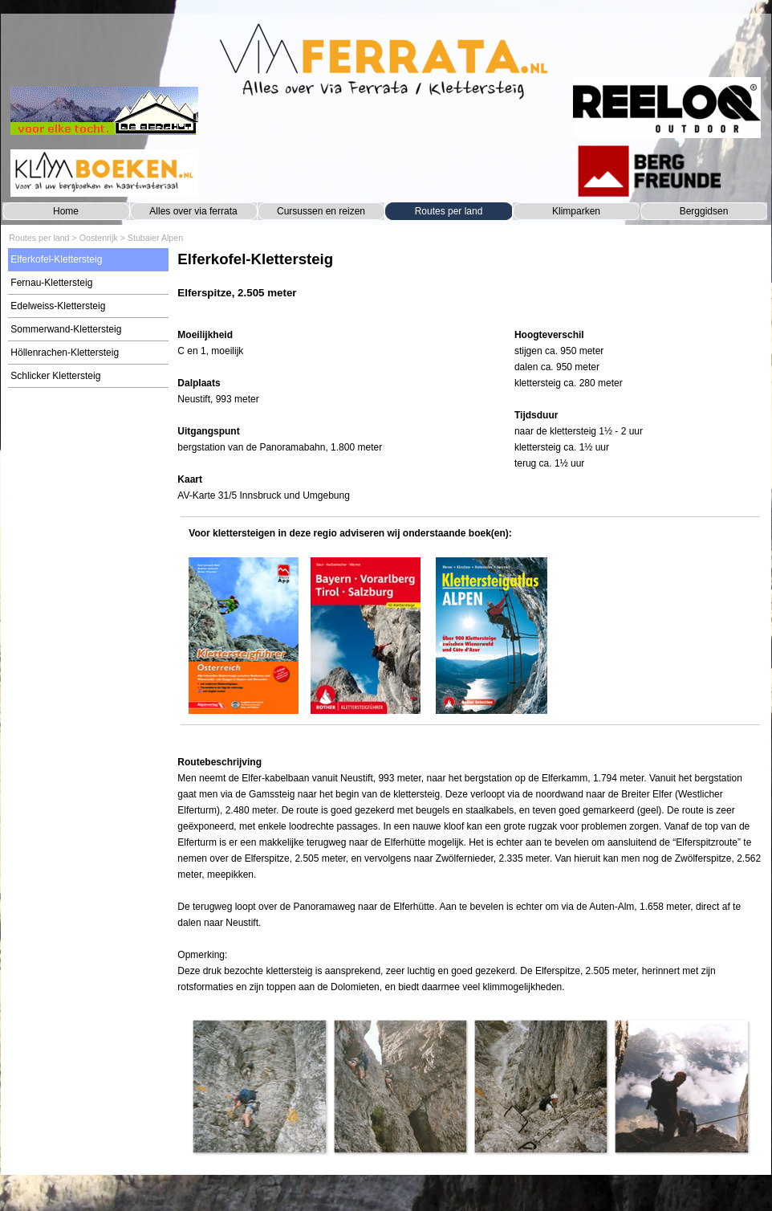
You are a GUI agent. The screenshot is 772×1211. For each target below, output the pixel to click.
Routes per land (449, 211)
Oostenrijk (98, 238)
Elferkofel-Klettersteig (56, 259)
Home (66, 211)
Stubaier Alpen (155, 238)
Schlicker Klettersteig (55, 375)
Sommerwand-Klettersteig (65, 329)
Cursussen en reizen (321, 211)
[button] (259, 1086)
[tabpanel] (469, 283)
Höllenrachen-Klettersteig (64, 352)
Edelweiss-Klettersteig (57, 306)
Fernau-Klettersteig (51, 282)
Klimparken (576, 211)
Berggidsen (704, 211)
